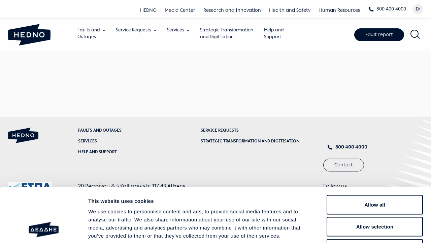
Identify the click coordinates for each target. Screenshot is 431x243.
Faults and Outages (100, 130)
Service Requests (133, 29)
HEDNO (148, 10)
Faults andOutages (88, 33)
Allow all (374, 154)
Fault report (379, 34)
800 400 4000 (387, 9)
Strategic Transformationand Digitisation (226, 33)
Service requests (220, 130)
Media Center (180, 10)
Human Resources (339, 10)
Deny (374, 198)
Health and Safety (289, 10)
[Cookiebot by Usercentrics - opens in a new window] (43, 230)
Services (175, 29)
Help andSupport (274, 33)
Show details (353, 230)
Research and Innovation (232, 10)
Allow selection (375, 177)
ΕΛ (418, 9)
